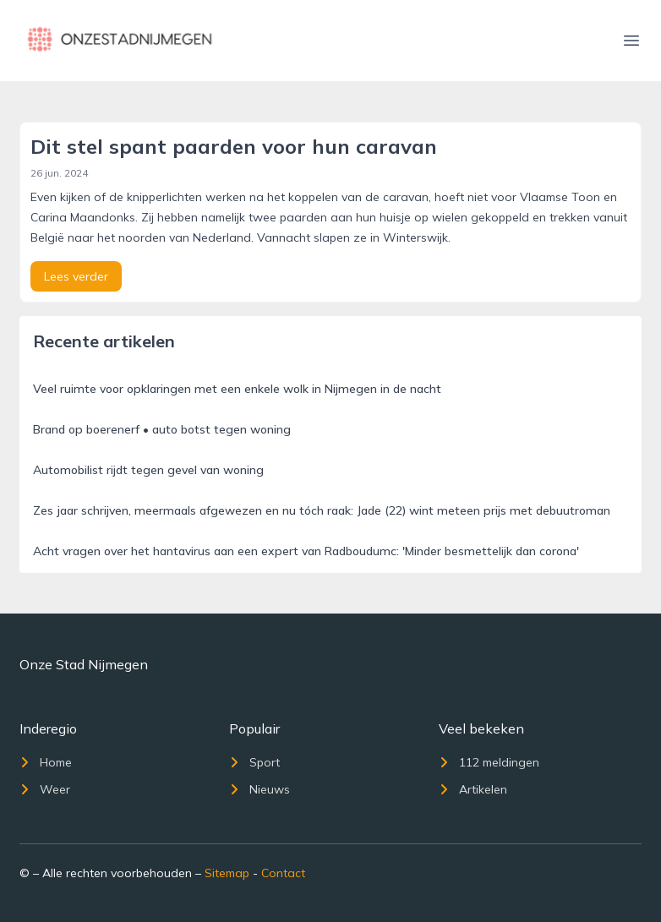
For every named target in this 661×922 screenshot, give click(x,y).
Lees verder (76, 276)
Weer (44, 789)
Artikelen (473, 789)
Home (45, 762)
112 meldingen (489, 762)
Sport (254, 762)
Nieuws (259, 789)
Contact (283, 873)
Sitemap (227, 873)
